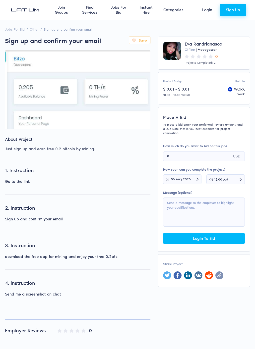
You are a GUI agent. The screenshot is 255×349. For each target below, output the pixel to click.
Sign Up (233, 9)
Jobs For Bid (118, 10)
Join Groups (61, 10)
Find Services (89, 10)
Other (34, 29)
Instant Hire (146, 10)
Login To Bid (204, 238)
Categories (173, 9)
